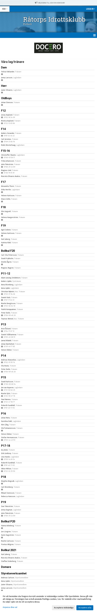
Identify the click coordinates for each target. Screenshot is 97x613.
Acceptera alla (84, 608)
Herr (4, 85)
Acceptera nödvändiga (63, 608)
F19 (3, 225)
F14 (3, 129)
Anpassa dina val (10, 607)
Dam (4, 67)
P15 (3, 377)
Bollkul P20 (8, 521)
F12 (3, 110)
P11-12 (5, 273)
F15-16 (5, 150)
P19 (3, 502)
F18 (3, 207)
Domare (6, 567)
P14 (3, 355)
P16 (3, 413)
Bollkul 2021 (8, 550)
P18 (3, 477)
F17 (3, 182)
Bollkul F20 (8, 250)
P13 (3, 324)
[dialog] (48, 602)
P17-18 (5, 445)
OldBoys (6, 98)
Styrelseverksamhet (14, 573)
